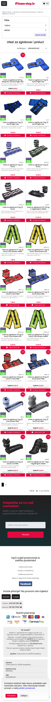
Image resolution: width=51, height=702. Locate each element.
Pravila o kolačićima (25, 570)
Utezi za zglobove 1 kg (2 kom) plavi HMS (13, 420)
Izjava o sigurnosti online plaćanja (25, 578)
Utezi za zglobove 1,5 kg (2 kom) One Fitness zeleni (38, 335)
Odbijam (24, 696)
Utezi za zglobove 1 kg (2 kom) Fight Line (38, 81)
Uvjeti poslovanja (25, 567)
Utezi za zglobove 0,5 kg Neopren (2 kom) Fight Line (12, 81)
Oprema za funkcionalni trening (24, 12)
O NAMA (16, 597)
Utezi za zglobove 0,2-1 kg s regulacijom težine (38, 463)
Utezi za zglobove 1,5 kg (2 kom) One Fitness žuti (12, 335)
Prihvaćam (11, 696)
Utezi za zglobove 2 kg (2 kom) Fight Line (13, 123)
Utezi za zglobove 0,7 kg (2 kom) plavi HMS (38, 293)
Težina (7, 25)
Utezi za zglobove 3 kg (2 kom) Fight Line (38, 123)
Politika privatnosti (25, 574)
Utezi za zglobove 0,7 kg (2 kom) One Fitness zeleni (12, 250)
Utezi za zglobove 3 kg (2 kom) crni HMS (13, 463)
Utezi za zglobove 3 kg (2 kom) (13, 208)
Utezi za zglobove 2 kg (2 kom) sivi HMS (38, 420)
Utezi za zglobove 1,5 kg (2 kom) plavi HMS (38, 378)
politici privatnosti (27, 688)
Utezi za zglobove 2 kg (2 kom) (38, 165)
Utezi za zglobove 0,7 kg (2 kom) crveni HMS (12, 293)
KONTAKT (6, 597)
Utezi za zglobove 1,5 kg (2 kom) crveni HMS (12, 378)
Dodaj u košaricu (12, 93)
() (45, 3)
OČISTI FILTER (40, 35)
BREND (7, 30)
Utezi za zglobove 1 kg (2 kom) (13, 165)
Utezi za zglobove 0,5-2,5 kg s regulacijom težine (38, 208)
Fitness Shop (6, 12)
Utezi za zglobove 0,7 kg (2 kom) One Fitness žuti (38, 250)
